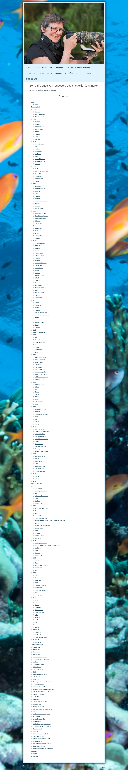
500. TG (37, 278)
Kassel (36, 404)
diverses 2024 (36, 652)
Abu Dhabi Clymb (39, 379)
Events (36, 325)
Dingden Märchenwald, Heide (41, 691)
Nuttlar (37, 270)
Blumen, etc (38, 627)
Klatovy (37, 392)
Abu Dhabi (36, 679)
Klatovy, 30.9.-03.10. (40, 357)
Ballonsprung (38, 411)
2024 (34, 540)
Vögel (36, 498)
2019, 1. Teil (36, 639)
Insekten (37, 625)
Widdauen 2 (38, 124)
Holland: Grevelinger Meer (42, 171)
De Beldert (37, 233)
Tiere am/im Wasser (40, 590)
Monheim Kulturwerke (39, 746)
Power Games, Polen (40, 372)
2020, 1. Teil (36, 630)
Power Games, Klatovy (41, 374)
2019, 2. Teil (38, 642)
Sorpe (36, 156)
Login (104, 765)
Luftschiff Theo (37, 677)
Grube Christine (39, 129)
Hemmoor (37, 248)
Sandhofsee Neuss (40, 275)
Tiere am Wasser (39, 612)
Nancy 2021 (36, 696)
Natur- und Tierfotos (36, 483)
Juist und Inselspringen (41, 414)
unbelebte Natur (39, 503)
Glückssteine (36, 716)
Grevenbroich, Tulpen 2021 (40, 701)
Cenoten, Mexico (39, 117)
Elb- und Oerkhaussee (41, 263)
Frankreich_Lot (39, 169)
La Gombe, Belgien (40, 243)
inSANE (37, 394)
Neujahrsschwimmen (40, 218)
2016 (34, 330)
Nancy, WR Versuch (40, 359)
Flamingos (38, 607)
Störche (37, 602)
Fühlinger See (38, 151)
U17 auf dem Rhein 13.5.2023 (41, 659)
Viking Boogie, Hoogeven (41, 342)
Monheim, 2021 (37, 704)
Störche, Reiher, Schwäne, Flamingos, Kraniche (47, 545)
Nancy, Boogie (39, 362)
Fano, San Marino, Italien (40, 657)
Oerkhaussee (38, 228)
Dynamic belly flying (40, 409)
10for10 (37, 441)
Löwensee (37, 295)
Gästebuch (34, 751)
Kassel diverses (39, 444)
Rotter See (37, 221)
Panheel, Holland (39, 253)
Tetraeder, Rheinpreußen (39, 687)
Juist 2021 (36, 699)
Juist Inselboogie (39, 345)
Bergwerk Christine (40, 159)
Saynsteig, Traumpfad (39, 719)
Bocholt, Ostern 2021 (38, 706)
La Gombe (37, 164)
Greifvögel (37, 493)
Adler (36, 615)
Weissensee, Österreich (41, 201)
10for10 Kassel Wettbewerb (42, 431)
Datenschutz (34, 756)
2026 (34, 486)
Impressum (34, 753)
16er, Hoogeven (39, 367)
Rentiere (37, 511)
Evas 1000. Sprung (40, 429)
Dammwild (38, 580)
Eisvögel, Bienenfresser (41, 491)
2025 (34, 109)
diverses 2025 (36, 649)
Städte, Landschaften (37, 644)
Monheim (35, 662)
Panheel (37, 131)
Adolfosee (37, 191)
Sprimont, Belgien (40, 255)
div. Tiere (37, 501)
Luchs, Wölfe (38, 516)
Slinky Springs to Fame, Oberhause (42, 682)
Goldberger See (39, 208)
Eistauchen (38, 283)
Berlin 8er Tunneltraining (41, 451)
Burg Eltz (35, 731)
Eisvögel (37, 560)
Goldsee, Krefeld (39, 293)
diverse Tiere (38, 568)
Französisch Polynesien (41, 216)
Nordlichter (38, 538)
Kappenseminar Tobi (40, 446)
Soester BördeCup (40, 466)
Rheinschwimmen (40, 288)
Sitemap (34, 766)
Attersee (37, 250)
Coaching (37, 449)
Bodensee (37, 206)
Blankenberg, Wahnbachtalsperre (42, 744)
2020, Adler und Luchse (41, 637)
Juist (34, 672)
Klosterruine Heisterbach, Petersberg (43, 749)
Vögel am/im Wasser (40, 585)
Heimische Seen (39, 179)
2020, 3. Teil (38, 634)
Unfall (36, 337)
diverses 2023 (36, 654)
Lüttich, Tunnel (39, 402)
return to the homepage (50, 90)
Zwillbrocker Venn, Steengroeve (41, 714)
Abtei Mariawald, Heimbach (40, 734)
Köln (34, 711)
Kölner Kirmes (37, 667)
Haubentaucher (39, 528)
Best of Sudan (38, 285)
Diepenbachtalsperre (38, 741)
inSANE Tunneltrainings (41, 439)
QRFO (36, 352)
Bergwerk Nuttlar (39, 144)
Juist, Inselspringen (40, 369)
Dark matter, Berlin (38, 669)
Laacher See (38, 223)
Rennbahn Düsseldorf (39, 694)
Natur (36, 570)
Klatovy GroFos (39, 349)
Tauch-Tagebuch (35, 107)
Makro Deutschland (40, 114)
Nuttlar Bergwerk (39, 127)
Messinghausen (39, 268)
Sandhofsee (38, 231)
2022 (34, 141)
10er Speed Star (39, 469)
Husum (37, 399)
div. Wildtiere (38, 587)
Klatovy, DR (38, 364)
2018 (34, 240)
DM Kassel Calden (40, 434)
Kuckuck (37, 605)
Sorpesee (37, 139)
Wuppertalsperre (39, 322)
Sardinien (37, 112)
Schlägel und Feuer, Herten (40, 674)
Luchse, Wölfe (38, 488)
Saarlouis (37, 419)
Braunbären (38, 513)
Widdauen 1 (38, 134)
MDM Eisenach (39, 461)
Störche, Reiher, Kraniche (41, 496)
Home (32, 102)
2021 (34, 166)
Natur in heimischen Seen (42, 315)
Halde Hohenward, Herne (39, 684)
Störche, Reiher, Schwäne (42, 565)
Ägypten (37, 302)
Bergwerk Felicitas (40, 161)
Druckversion (27, 766)
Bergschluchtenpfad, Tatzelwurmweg (43, 709)
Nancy (36, 389)
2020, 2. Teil (38, 632)
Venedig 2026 (36, 647)
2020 (34, 183)
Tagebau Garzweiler (38, 664)
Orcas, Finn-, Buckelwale (41, 508)
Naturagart (38, 320)
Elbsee (36, 136)
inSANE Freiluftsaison (41, 436)
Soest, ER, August (39, 340)
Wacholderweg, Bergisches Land (41, 724)
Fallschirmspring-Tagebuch (38, 332)
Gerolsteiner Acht (37, 729)
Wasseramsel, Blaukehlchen (42, 525)
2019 (34, 211)
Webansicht (102, 767)
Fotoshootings (35, 104)
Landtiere (37, 620)
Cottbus (37, 387)
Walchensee (38, 305)
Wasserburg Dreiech (38, 736)
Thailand (37, 327)
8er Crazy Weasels (40, 471)
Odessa (37, 307)
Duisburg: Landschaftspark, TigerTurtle (43, 689)
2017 (34, 300)
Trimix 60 (37, 280)
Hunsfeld (37, 122)
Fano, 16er (38, 347)
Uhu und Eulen (39, 610)
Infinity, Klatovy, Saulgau (41, 377)
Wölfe (36, 578)
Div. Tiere (37, 533)
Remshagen (38, 186)
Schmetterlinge (39, 617)
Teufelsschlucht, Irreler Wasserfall (42, 726)
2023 (34, 119)
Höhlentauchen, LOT (40, 213)
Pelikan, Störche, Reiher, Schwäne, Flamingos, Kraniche (50, 520)
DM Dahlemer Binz (40, 456)
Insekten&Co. (38, 595)
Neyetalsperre (36, 721)
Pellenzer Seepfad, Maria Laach (41, 739)
